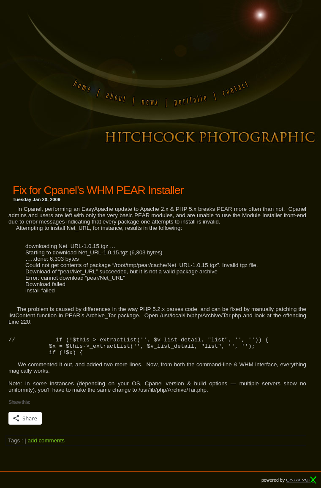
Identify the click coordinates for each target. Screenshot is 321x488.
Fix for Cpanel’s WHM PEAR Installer (98, 190)
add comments (45, 444)
